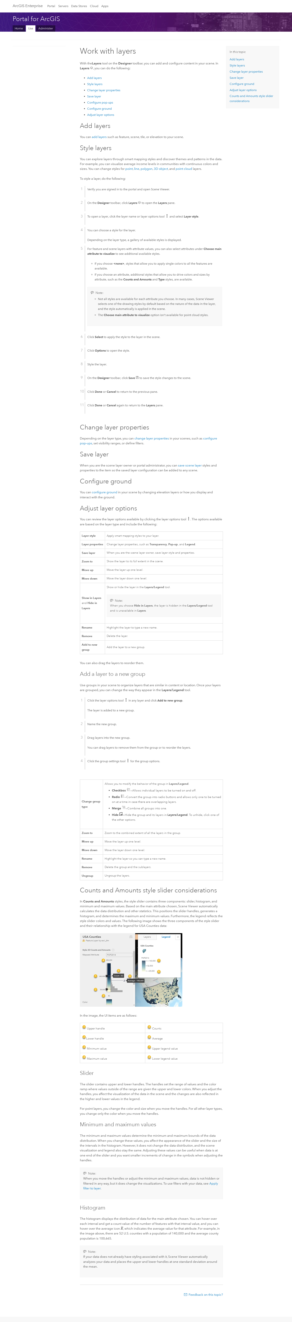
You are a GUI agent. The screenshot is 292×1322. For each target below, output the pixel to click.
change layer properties (151, 438)
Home (19, 28)
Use (30, 28)
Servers (63, 6)
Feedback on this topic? (206, 1294)
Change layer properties (103, 90)
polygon (147, 169)
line (136, 169)
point (129, 169)
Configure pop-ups (100, 102)
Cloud (94, 6)
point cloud (184, 169)
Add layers (94, 78)
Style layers (94, 84)
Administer (45, 28)
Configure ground (99, 108)
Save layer (94, 96)
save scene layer (190, 465)
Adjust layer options (100, 115)
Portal (51, 6)
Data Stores (79, 6)
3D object (161, 169)
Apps (104, 6)
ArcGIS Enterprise (28, 6)
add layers (99, 137)
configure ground (104, 492)
